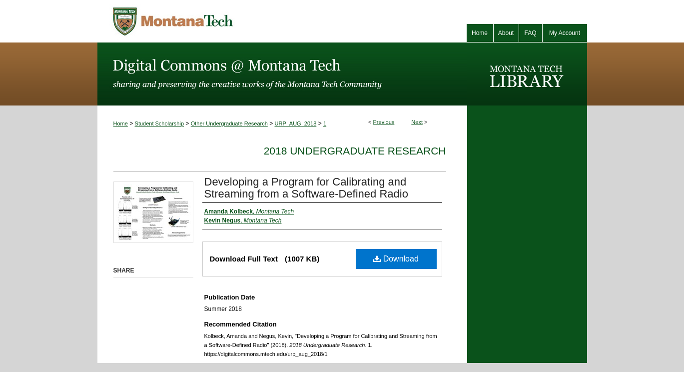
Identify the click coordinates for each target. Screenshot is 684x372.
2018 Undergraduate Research (355, 150)
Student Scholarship (159, 123)
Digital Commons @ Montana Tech (282, 74)
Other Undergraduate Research (229, 123)
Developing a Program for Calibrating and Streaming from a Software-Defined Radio (306, 188)
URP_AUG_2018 (296, 123)
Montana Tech (217, 21)
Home (120, 123)
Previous (384, 122)
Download (396, 258)
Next (417, 122)
